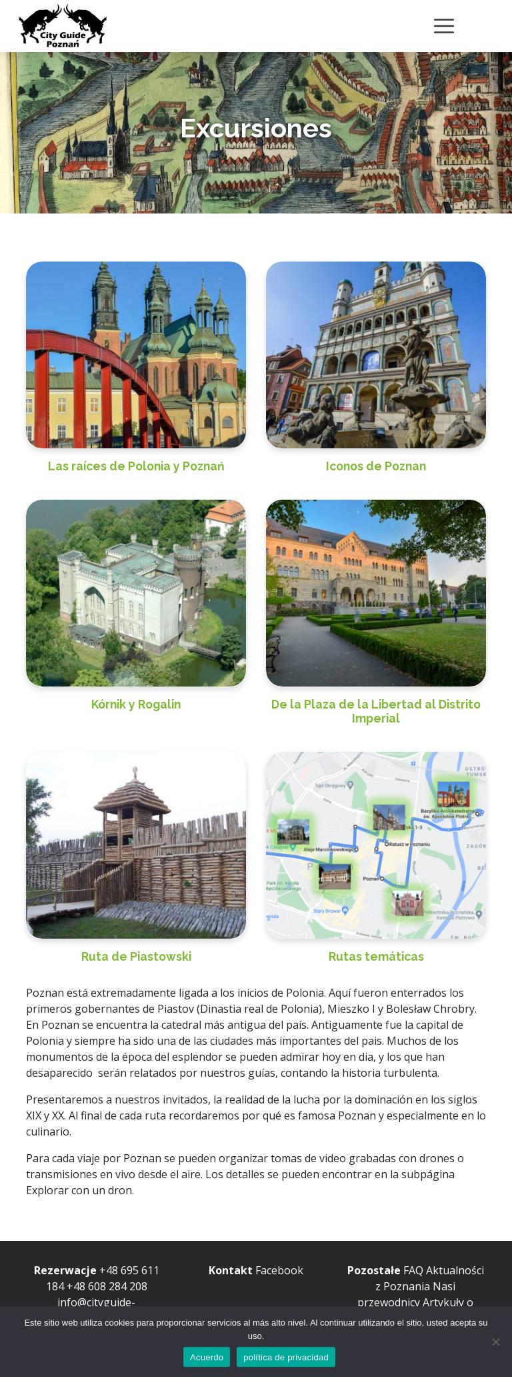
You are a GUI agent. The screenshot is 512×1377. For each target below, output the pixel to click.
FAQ (413, 1270)
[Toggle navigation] (444, 26)
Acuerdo (206, 1357)
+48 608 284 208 (107, 1286)
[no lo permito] (495, 1341)
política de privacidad (286, 1357)
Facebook (279, 1270)
